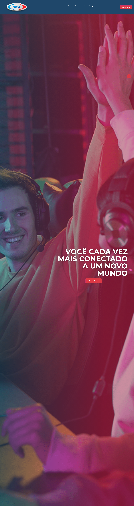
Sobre (70, 6)
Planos (76, 6)
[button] (126, 7)
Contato (98, 6)
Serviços (84, 6)
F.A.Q (91, 6)
